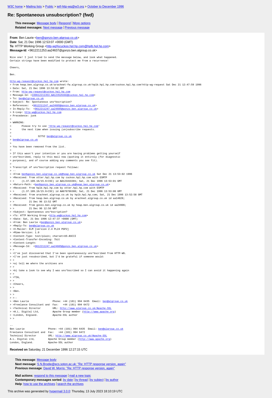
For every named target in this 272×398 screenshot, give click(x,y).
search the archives (70, 384)
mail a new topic (80, 375)
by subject (97, 379)
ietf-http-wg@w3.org (70, 6)
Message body (46, 23)
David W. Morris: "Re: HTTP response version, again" (79, 368)
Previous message (77, 27)
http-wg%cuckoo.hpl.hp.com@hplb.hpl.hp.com (77, 46)
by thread (81, 379)
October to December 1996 (105, 6)
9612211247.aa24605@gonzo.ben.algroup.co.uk (64, 105)
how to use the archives (39, 384)
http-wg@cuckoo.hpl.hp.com (43, 112)
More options (82, 23)
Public (49, 6)
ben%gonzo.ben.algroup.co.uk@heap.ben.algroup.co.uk (58, 174)
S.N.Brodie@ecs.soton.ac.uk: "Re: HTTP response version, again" (81, 364)
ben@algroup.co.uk (31, 98)
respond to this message (50, 375)
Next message (53, 27)
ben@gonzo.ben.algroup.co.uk (56, 37)
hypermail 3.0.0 (59, 391)
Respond (65, 23)
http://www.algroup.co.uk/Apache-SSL (85, 308)
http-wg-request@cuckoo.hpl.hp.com (34, 81)
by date (68, 379)
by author (112, 379)
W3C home (15, 6)
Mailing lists (34, 6)
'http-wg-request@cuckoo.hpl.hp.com (73, 126)
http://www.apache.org (98, 312)
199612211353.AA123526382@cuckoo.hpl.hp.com (63, 95)
